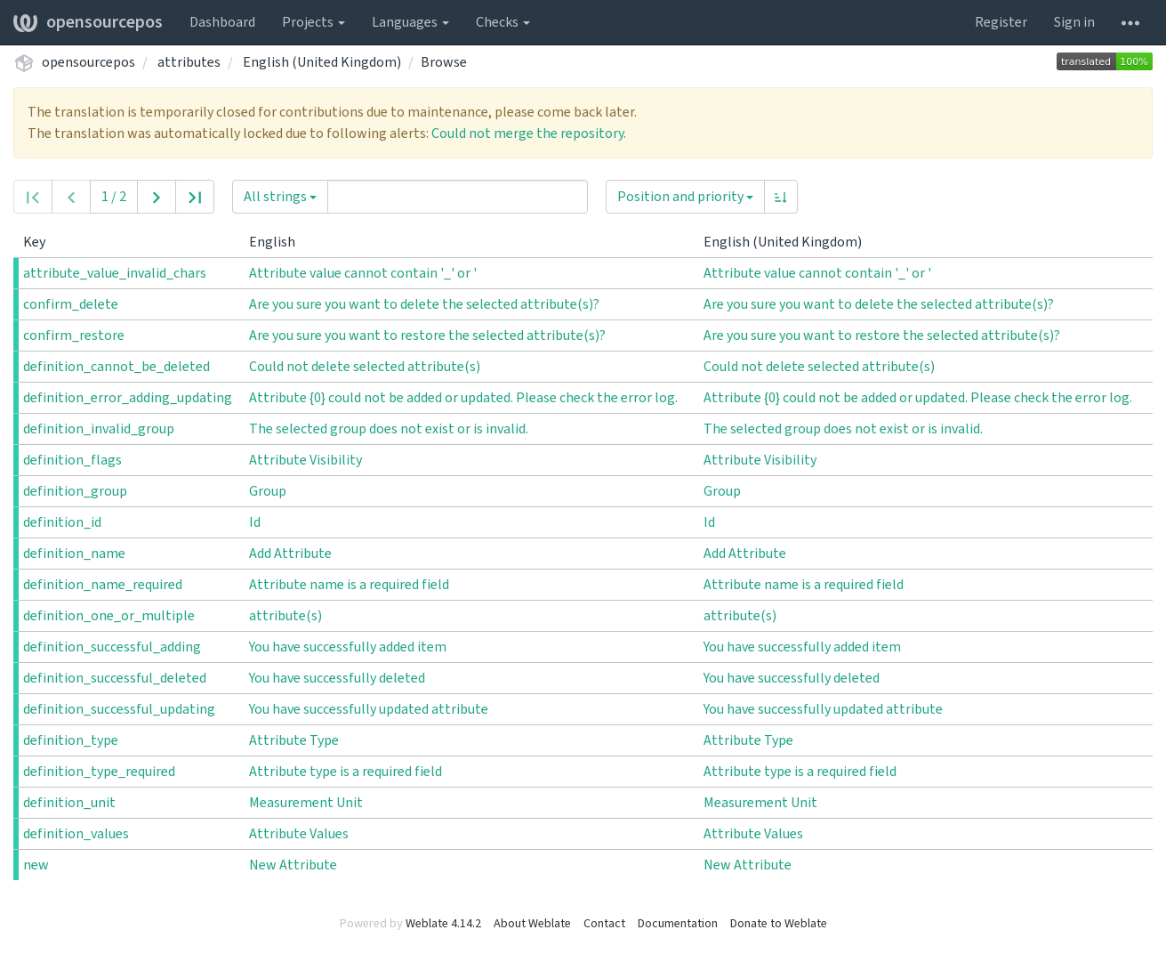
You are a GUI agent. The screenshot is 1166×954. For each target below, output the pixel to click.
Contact (604, 924)
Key (41, 242)
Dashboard (222, 22)
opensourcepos (88, 22)
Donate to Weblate (778, 924)
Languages (410, 22)
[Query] (457, 197)
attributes (189, 62)
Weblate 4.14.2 (443, 924)
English (279, 242)
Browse (444, 62)
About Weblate (532, 924)
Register (1001, 22)
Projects (313, 22)
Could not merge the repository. (528, 133)
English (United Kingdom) (322, 62)
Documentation (678, 924)
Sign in (1074, 22)
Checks (503, 22)
